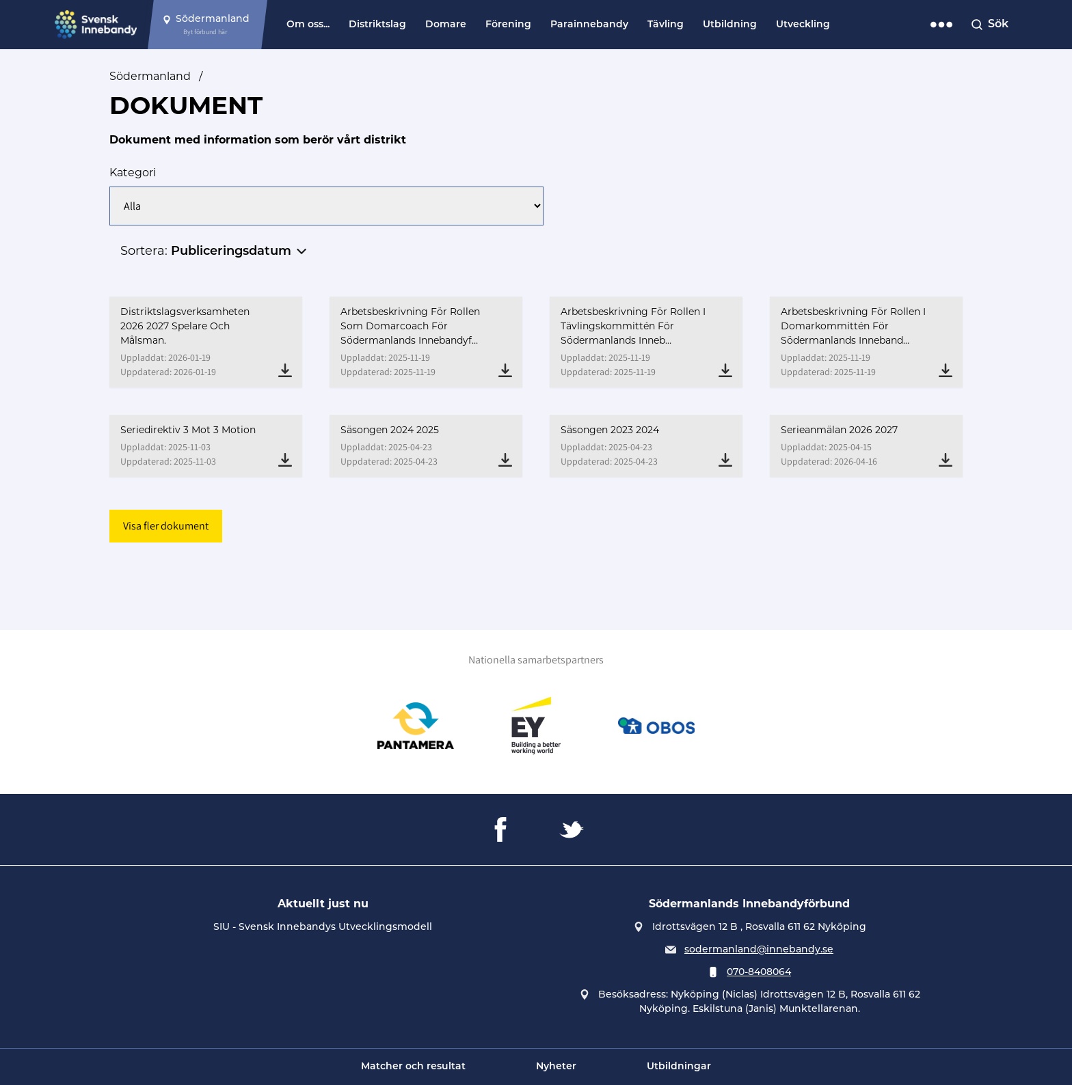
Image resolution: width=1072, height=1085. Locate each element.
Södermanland (150, 76)
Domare (445, 25)
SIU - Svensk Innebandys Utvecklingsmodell (322, 927)
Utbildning (730, 25)
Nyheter (556, 1067)
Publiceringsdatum (231, 251)
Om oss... (308, 25)
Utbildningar (679, 1067)
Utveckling (803, 25)
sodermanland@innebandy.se (758, 950)
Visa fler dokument (166, 526)
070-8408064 (759, 972)
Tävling (665, 25)
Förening (508, 25)
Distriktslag (377, 25)
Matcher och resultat (413, 1067)
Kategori (132, 172)
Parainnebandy (589, 25)
